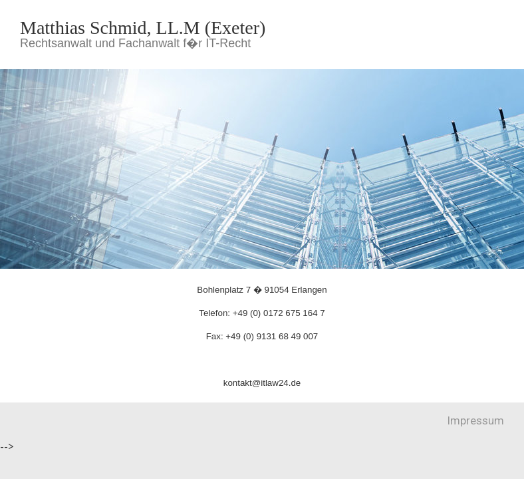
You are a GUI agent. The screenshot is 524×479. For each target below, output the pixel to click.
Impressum (475, 420)
